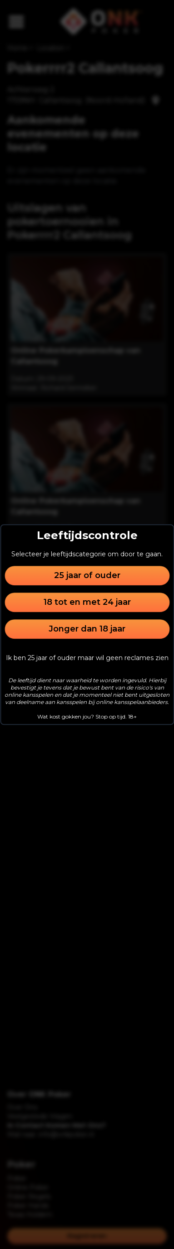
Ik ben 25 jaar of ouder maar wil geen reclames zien (87, 658)
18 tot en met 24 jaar (87, 602)
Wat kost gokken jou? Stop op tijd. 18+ (87, 716)
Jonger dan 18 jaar (87, 629)
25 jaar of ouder (87, 575)
